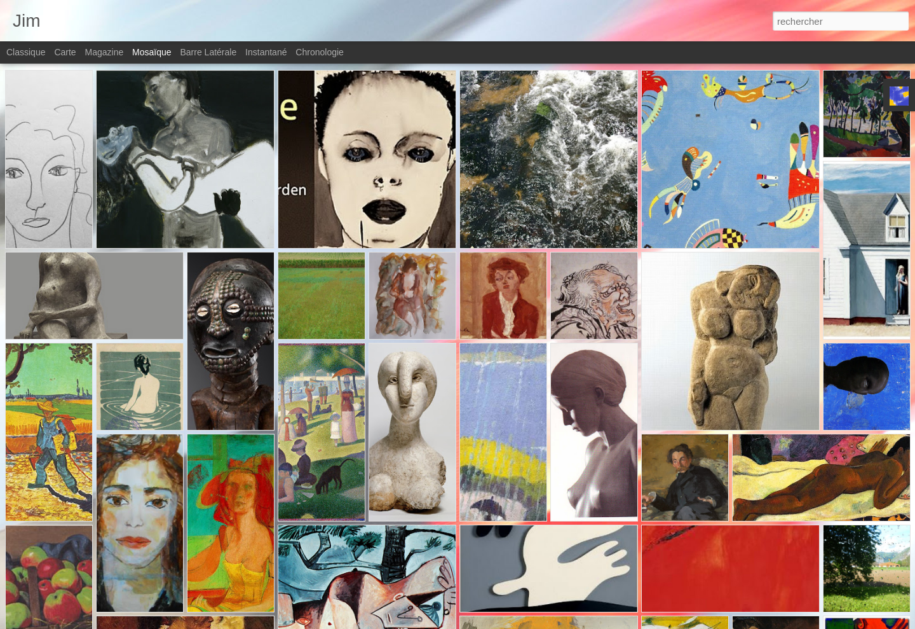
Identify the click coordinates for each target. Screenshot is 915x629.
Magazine (104, 52)
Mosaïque (151, 52)
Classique (25, 52)
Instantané (266, 52)
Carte (65, 52)
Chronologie (319, 52)
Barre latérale (208, 52)
